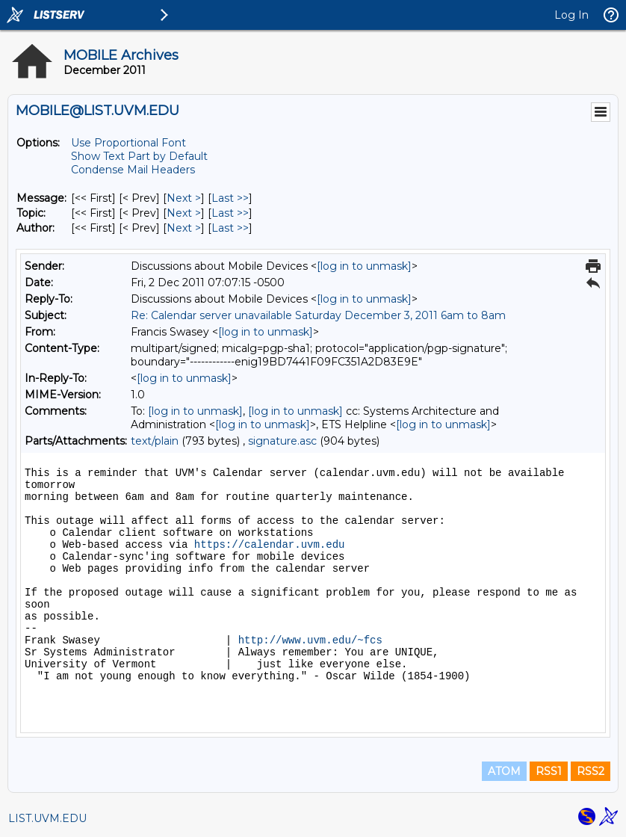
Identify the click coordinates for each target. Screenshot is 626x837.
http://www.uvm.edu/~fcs (310, 640)
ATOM (504, 771)
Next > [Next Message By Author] (184, 228)
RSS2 (590, 771)
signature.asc (282, 441)
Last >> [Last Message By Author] (230, 228)
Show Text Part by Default (139, 156)
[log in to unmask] (364, 266)
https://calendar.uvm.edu (269, 545)
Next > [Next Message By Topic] (184, 213)
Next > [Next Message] (184, 198)
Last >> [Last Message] (230, 198)
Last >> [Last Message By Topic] (230, 213)
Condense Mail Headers (133, 169)
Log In (571, 15)
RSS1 (549, 771)
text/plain (155, 441)
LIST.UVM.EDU (47, 818)
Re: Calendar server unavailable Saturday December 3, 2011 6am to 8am (318, 315)
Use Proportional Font (128, 142)
